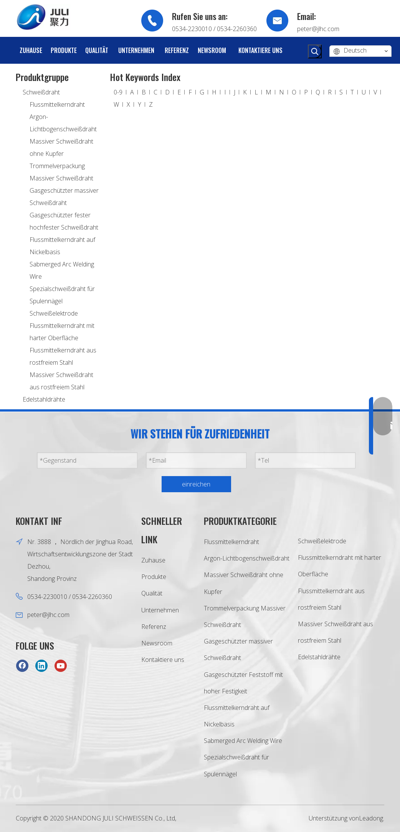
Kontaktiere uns (162, 659)
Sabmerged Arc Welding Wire (243, 740)
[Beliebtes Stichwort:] (315, 51)
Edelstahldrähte (44, 399)
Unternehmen (160, 610)
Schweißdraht (41, 92)
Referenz (153, 626)
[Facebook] (22, 665)
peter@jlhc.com (318, 29)
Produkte (153, 576)
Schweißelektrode (54, 313)
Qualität (151, 593)
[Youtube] (61, 665)
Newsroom (156, 643)
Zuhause (153, 560)
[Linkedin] (41, 665)
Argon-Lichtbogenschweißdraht (246, 558)
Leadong (371, 818)
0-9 (118, 92)
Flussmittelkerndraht (57, 104)
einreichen (196, 484)
